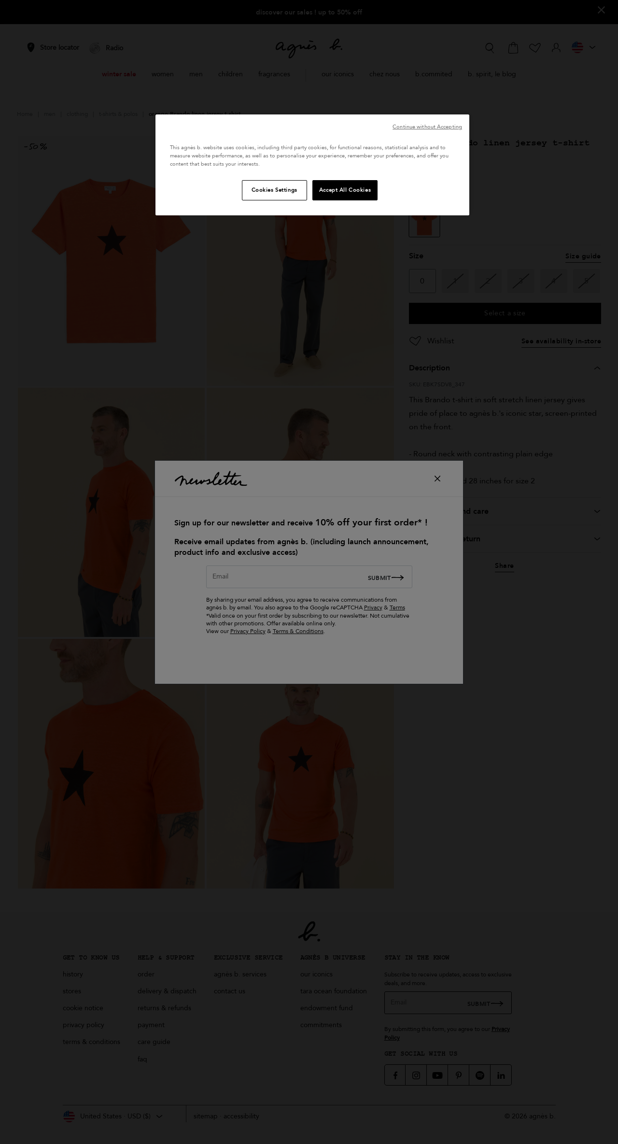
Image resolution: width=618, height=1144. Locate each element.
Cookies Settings (274, 190)
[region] (312, 164)
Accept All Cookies (345, 190)
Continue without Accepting (427, 126)
